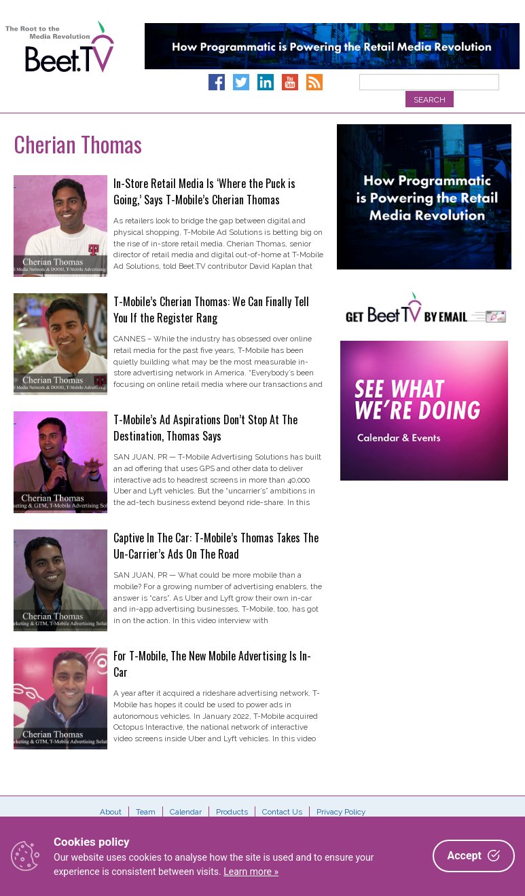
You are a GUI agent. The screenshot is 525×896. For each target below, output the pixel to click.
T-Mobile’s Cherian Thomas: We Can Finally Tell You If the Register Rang (211, 309)
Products (232, 812)
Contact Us (282, 812)
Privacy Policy (340, 812)
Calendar (186, 812)
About (111, 812)
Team (146, 812)
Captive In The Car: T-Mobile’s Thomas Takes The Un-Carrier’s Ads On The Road (216, 545)
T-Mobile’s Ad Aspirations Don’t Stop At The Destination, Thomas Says (205, 427)
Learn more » (250, 871)
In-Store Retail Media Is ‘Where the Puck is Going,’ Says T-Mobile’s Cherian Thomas (204, 191)
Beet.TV (59, 61)
